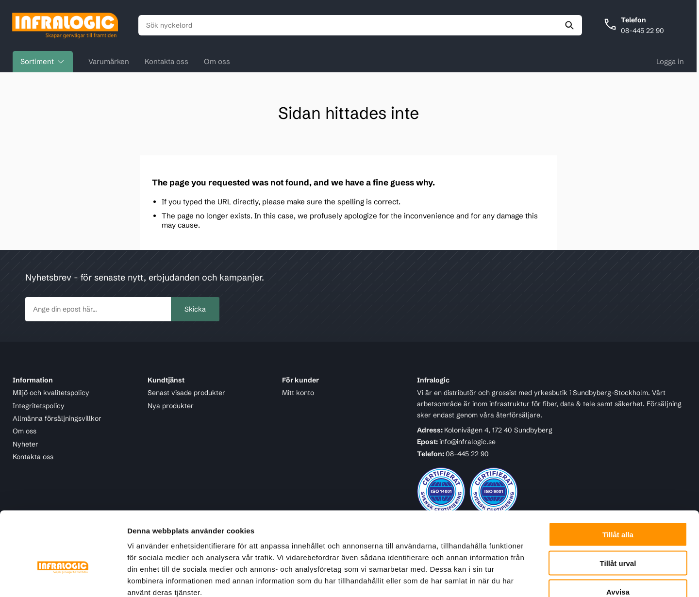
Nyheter (25, 444)
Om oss (217, 62)
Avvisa (618, 535)
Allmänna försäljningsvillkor (57, 418)
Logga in (670, 61)
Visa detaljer (527, 578)
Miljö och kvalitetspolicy (51, 393)
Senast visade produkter (186, 393)
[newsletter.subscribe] (98, 310)
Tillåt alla (617, 478)
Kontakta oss (166, 62)
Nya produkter (171, 405)
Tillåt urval (618, 506)
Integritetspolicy (39, 405)
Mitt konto (298, 393)
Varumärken (108, 62)
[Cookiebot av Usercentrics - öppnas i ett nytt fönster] (62, 578)
